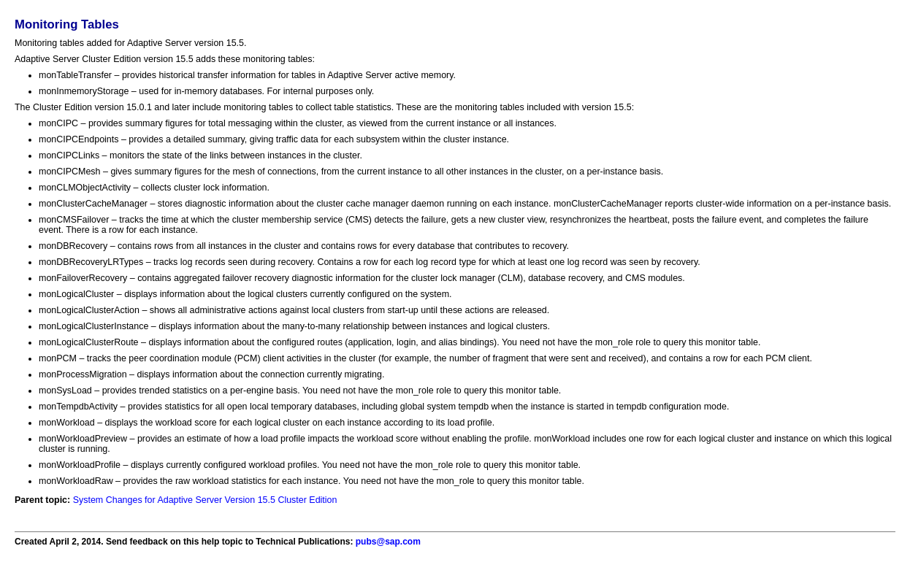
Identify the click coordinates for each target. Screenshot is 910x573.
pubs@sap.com (388, 542)
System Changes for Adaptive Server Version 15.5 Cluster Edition (205, 500)
